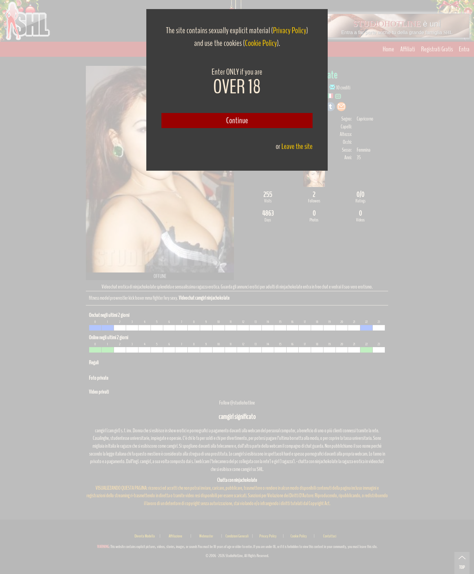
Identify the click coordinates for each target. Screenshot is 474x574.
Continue (237, 120)
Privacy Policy (289, 30)
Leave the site (297, 146)
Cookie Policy (261, 43)
